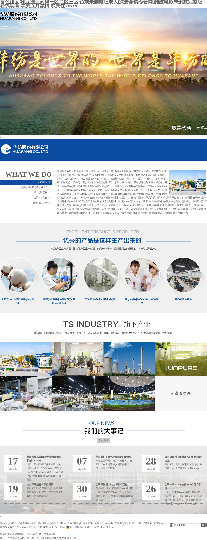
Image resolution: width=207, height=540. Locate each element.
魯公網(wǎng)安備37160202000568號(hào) (92, 527)
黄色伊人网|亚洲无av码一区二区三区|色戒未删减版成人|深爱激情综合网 (38, 538)
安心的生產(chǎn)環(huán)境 (100, 299)
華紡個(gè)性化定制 (125, 523)
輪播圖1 (103, 71)
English (80, 523)
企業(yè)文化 (40, 197)
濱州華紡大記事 (103, 427)
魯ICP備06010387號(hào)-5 (152, 523)
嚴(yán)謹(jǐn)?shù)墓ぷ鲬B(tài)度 (142, 301)
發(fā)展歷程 (40, 192)
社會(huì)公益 (40, 202)
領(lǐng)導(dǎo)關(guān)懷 (34, 187)
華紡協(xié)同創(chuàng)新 (99, 523)
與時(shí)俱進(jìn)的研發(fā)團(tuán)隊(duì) (59, 301)
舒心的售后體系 (183, 299)
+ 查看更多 (181, 393)
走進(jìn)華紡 (29, 523)
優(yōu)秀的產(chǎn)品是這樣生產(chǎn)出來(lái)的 (103, 239)
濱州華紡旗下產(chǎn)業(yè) (103, 329)
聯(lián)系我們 (67, 523)
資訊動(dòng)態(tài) (48, 523)
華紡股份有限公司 (25, 149)
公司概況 (42, 182)
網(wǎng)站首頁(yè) (10, 523)
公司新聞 (103, 440)
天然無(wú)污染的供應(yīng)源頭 (17, 301)
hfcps (62, 527)
